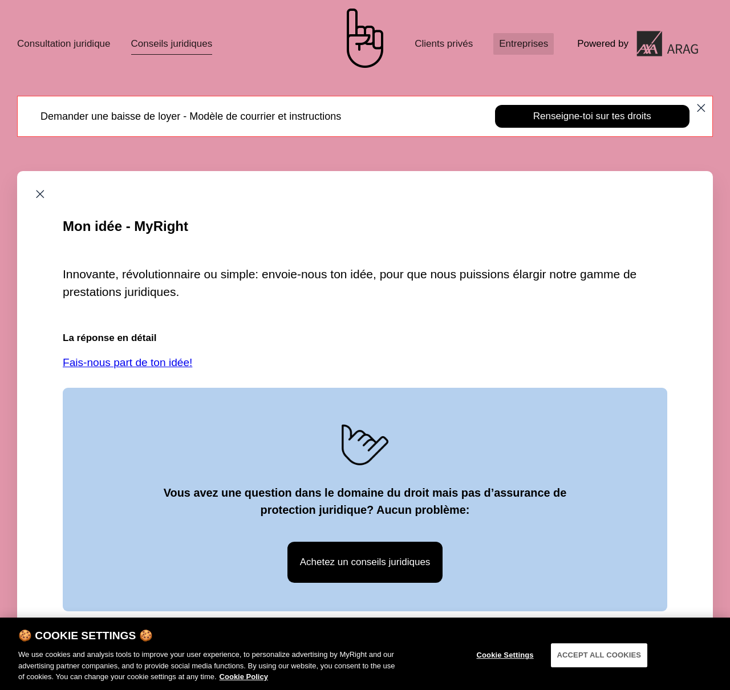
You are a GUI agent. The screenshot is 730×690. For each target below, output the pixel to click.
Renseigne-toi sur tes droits (592, 116)
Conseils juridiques (172, 43)
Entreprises (523, 43)
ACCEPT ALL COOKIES (599, 660)
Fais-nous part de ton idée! (127, 362)
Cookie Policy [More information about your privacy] (244, 681)
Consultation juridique (64, 43)
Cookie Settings (504, 660)
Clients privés (444, 43)
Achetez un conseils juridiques (365, 562)
